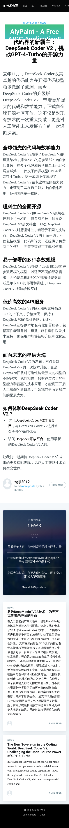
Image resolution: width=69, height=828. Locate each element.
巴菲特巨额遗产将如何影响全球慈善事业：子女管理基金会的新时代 (34, 559)
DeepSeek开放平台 (29, 439)
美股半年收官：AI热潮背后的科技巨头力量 (34, 547)
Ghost (43, 814)
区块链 (43, 5)
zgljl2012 (22, 482)
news (43, 23)
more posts (28, 486)
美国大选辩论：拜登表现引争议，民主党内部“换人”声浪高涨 (34, 574)
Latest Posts (29, 814)
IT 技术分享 (10, 6)
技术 (33, 5)
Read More (57, 485)
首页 (25, 5)
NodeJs (56, 5)
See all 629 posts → (34, 587)
